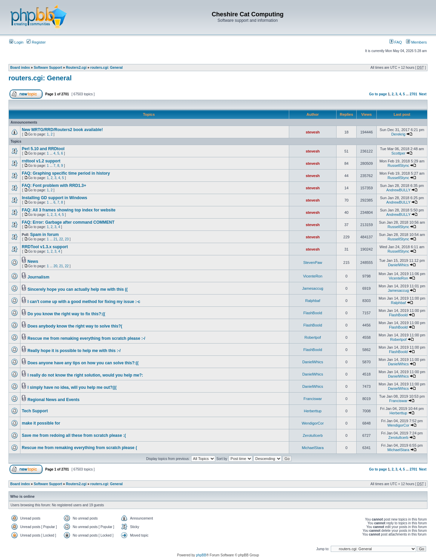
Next (422, 94)
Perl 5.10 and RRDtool (43, 148)
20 (55, 266)
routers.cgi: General (106, 67)
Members (416, 42)
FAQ (395, 42)
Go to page (378, 94)
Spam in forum (44, 234)
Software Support (48, 67)
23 (66, 239)
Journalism (38, 277)
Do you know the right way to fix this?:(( (66, 314)
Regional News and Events (54, 399)
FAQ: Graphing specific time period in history (66, 173)
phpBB (201, 555)
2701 (413, 94)
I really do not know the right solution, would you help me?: (85, 375)
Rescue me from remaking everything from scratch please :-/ (86, 338)
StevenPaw (312, 262)
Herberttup (313, 411)
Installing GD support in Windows (54, 197)
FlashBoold (312, 313)
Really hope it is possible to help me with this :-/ (74, 350)
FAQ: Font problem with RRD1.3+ (54, 185)
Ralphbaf (312, 301)
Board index (20, 67)
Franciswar (312, 399)
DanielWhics (398, 265)
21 (55, 239)
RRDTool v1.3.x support (45, 246)
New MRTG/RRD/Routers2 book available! (62, 129)
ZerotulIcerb (313, 435)
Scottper (398, 153)
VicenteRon (313, 276)
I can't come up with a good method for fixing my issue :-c (84, 301)
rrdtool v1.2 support (41, 161)
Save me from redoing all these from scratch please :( (74, 435)
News (33, 261)
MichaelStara (313, 448)
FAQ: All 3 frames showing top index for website (68, 210)
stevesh (313, 132)
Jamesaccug (312, 288)
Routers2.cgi (76, 67)
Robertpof (313, 337)
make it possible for (41, 423)
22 (61, 239)
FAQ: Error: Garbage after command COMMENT (68, 222)
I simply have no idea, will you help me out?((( (72, 387)
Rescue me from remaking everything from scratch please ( (79, 447)
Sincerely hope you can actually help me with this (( (78, 289)
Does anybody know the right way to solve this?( (75, 326)
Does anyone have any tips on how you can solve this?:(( (83, 363)
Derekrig (398, 134)
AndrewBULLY (398, 190)
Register (36, 42)
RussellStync (398, 165)
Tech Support (35, 411)
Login (16, 42)
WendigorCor (313, 423)
